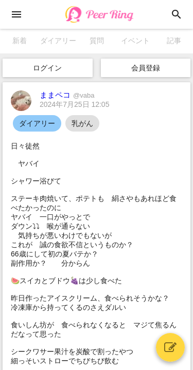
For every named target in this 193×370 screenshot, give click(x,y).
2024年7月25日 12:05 (74, 104)
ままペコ (67, 94)
